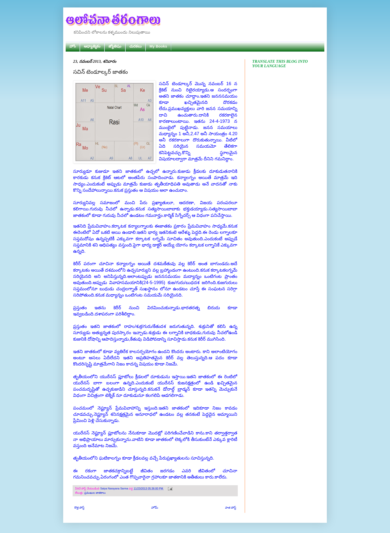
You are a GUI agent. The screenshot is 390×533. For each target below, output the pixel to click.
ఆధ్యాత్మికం (92, 46)
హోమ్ (154, 507)
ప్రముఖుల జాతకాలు (95, 492)
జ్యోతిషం (114, 46)
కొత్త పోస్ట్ (79, 507)
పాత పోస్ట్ (230, 507)
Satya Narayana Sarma (114, 488)
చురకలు (135, 46)
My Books (158, 46)
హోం (72, 46)
